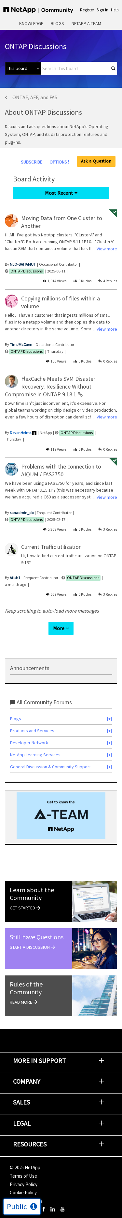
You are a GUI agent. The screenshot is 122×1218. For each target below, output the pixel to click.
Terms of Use (23, 1176)
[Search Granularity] (23, 68)
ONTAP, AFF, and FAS (34, 97)
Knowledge (31, 23)
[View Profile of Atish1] (15, 577)
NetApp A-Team (86, 23)
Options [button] (58, 162)
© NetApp (25, 1167)
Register (87, 10)
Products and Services (32, 731)
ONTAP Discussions (26, 271)
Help (115, 10)
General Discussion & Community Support (50, 767)
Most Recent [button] (59, 193)
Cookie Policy (23, 1192)
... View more (105, 249)
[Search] (79, 68)
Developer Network (29, 743)
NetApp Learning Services (35, 755)
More (58, 628)
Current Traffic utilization (51, 546)
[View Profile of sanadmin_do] (22, 512)
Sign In (102, 10)
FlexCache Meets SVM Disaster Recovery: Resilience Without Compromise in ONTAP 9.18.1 (50, 386)
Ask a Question (96, 161)
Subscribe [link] (31, 162)
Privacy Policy (23, 1184)
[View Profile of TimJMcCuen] (21, 344)
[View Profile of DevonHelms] (20, 432)
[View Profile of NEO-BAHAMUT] (23, 264)
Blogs (57, 23)
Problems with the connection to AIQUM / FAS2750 (61, 470)
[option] (61, 815)
